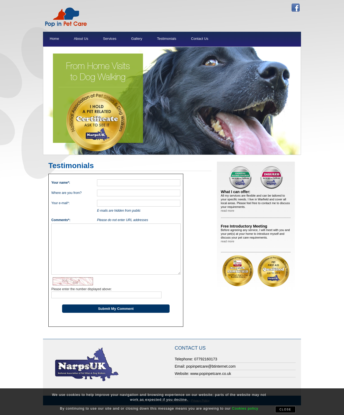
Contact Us (199, 39)
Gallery (136, 39)
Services (109, 39)
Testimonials (166, 39)
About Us (81, 39)
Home (54, 39)
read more (227, 210)
